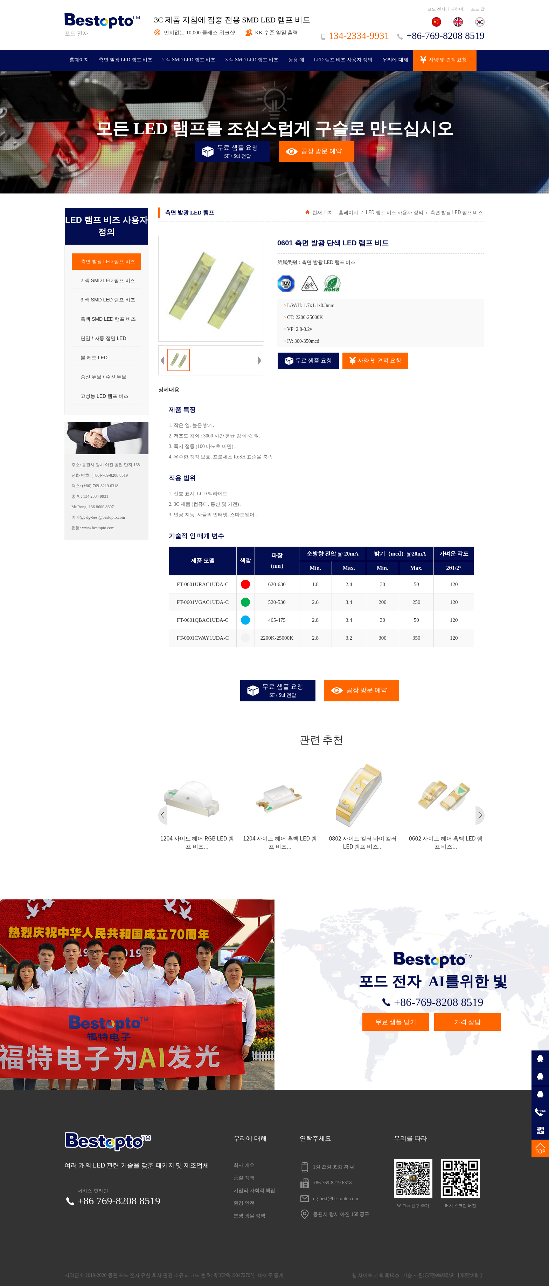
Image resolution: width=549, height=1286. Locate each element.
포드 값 (478, 9)
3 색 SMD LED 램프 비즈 (251, 59)
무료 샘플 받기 (395, 1022)
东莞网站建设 (439, 1275)
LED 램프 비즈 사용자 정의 (343, 59)
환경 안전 (244, 1203)
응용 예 (296, 59)
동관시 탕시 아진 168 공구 (334, 1214)
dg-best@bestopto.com (329, 1198)
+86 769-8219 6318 (326, 1183)
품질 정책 (244, 1177)
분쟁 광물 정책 (249, 1215)
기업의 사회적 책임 (254, 1190)
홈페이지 (79, 59)
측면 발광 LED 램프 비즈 (125, 59)
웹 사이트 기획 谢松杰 (376, 1275)
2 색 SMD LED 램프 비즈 (188, 59)
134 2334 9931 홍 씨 (327, 1167)
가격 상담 (467, 1022)
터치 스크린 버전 (460, 1183)
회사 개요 (244, 1165)
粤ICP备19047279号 (234, 1275)
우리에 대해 (395, 59)
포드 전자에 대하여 (445, 9)
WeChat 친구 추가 (413, 1183)
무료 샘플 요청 (308, 361)
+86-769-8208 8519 (441, 35)
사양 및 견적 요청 (448, 59)
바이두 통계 (271, 1275)
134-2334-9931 (355, 35)
